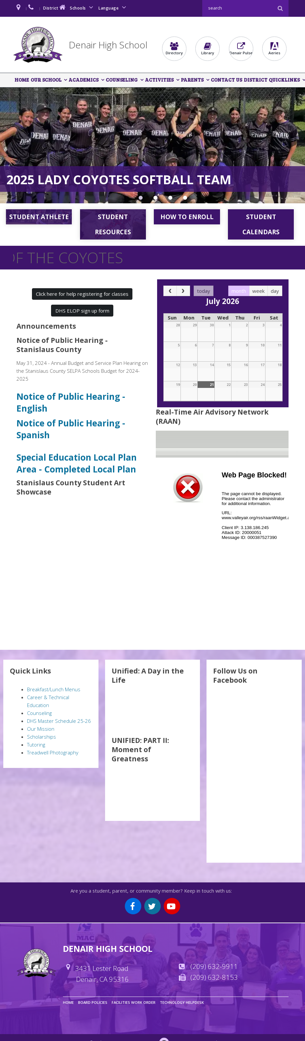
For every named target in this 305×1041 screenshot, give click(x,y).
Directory (174, 48)
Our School (45, 80)
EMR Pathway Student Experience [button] (170, 199)
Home (21, 80)
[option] (152, 146)
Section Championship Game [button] (140, 199)
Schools (83, 7)
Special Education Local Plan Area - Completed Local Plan (77, 463)
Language (113, 7)
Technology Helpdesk (182, 1002)
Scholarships (41, 737)
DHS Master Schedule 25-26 (59, 721)
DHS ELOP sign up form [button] (82, 311)
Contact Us (225, 80)
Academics (83, 80)
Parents (191, 80)
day (275, 291)
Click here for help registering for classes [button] (82, 294)
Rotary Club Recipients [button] (155, 199)
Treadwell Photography (52, 752)
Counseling (121, 80)
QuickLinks (282, 80)
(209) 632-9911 (214, 966)
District (55, 7)
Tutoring (36, 745)
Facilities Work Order (133, 1002)
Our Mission (40, 729)
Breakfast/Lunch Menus (53, 689)
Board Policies (92, 1002)
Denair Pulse (241, 48)
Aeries (274, 48)
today (203, 291)
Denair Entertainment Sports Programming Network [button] (185, 199)
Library (207, 48)
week (258, 291)
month (239, 291)
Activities (158, 80)
